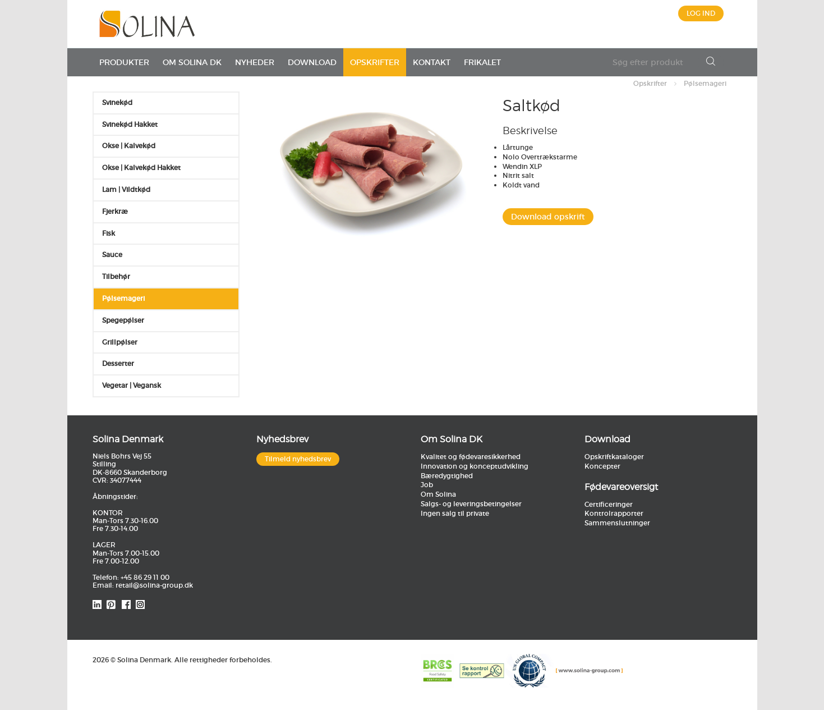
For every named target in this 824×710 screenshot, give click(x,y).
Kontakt (431, 62)
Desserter (118, 363)
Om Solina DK (192, 62)
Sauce (112, 254)
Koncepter (602, 466)
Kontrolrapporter (613, 513)
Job (427, 484)
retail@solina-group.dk (154, 585)
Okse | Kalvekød (128, 145)
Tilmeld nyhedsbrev (298, 459)
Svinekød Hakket (130, 124)
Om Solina (438, 494)
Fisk (108, 233)
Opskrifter (374, 62)
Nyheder (254, 62)
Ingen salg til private (455, 513)
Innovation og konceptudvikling (474, 466)
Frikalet (482, 62)
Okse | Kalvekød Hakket (141, 167)
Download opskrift (548, 217)
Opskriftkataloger (614, 456)
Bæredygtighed (447, 475)
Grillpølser (119, 342)
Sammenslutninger (617, 523)
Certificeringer (608, 504)
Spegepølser (123, 320)
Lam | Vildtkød (126, 189)
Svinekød (117, 102)
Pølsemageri (705, 83)
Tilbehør (116, 276)
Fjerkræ (115, 211)
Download (312, 62)
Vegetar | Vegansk (131, 385)
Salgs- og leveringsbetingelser (471, 504)
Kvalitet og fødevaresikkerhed (471, 456)
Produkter (124, 62)
